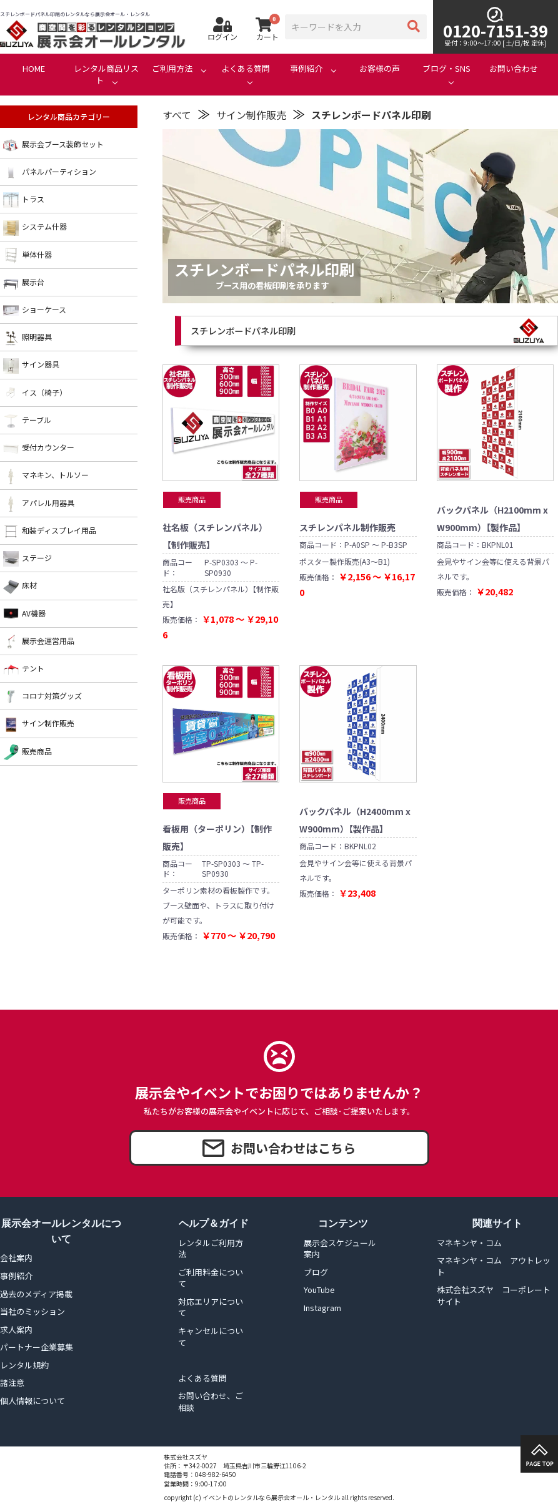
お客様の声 (379, 68)
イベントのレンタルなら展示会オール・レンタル (271, 1497)
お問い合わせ (513, 68)
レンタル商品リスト (106, 74)
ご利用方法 (172, 68)
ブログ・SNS (446, 68)
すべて (176, 114)
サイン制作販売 (251, 114)
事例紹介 (306, 68)
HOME (33, 68)
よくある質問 (245, 68)
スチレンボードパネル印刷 (371, 114)
